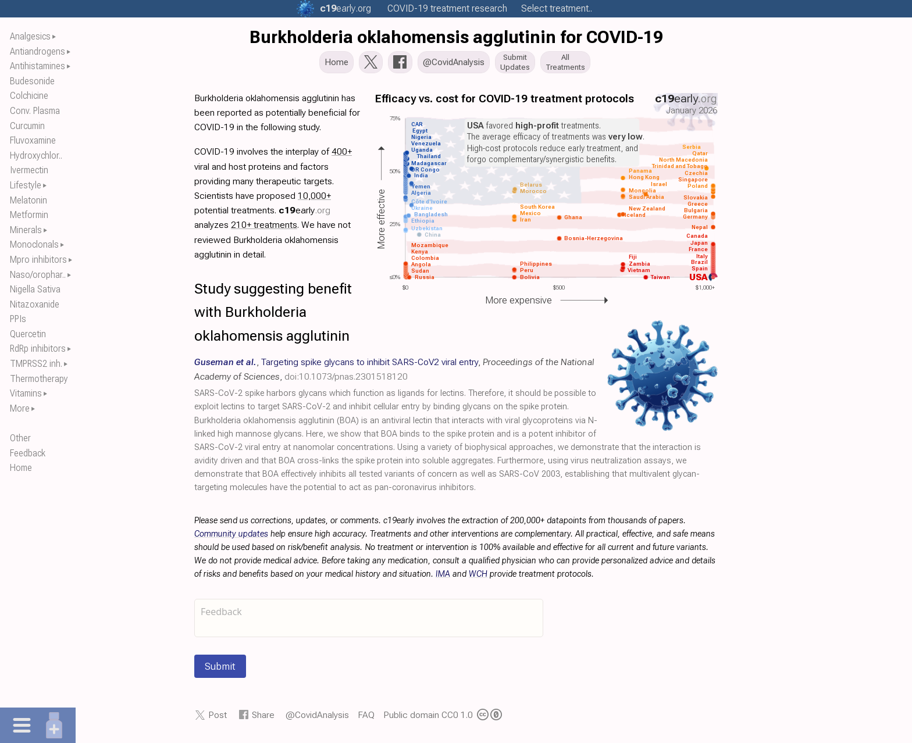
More (20, 408)
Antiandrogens (37, 51)
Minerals (26, 229)
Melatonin (28, 200)
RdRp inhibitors (38, 348)
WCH (478, 578)
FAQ (366, 718)
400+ (342, 154)
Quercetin (28, 334)
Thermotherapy (39, 378)
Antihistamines (37, 66)
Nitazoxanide (34, 304)
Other (20, 438)
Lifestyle (25, 185)
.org (345, 8)
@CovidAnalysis (317, 718)
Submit (220, 670)
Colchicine (29, 95)
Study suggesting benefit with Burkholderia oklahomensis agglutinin (273, 316)
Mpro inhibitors (38, 259)
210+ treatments (264, 228)
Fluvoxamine (33, 140)
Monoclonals (34, 244)
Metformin (29, 214)
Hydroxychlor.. (36, 155)
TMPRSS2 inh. (36, 363)
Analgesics (30, 36)
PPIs (18, 318)
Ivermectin (29, 170)
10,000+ (314, 199)
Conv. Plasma (35, 110)
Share (263, 718)
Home (21, 467)
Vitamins (26, 393)
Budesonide (32, 81)
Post (217, 718)
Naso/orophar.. (38, 274)
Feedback (27, 453)
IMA (443, 578)
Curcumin (27, 125)
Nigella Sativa (35, 289)
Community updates (231, 537)
